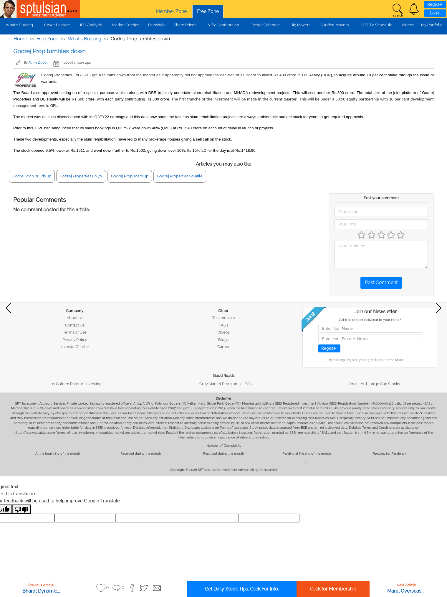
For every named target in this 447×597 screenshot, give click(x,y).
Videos (408, 25)
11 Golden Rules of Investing (77, 384)
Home (20, 39)
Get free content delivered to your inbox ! (370, 320)
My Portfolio (432, 25)
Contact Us (75, 325)
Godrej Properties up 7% (81, 176)
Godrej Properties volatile (180, 176)
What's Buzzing (19, 25)
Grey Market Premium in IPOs (225, 384)
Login (435, 13)
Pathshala (156, 25)
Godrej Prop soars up (129, 176)
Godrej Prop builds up (31, 176)
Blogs (223, 339)
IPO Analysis (91, 25)
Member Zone (171, 11)
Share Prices (185, 25)
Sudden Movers (334, 25)
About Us (75, 318)
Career (223, 346)
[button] (414, 9)
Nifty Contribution (223, 25)
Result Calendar (265, 25)
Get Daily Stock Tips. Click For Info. (242, 589)
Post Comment (381, 282)
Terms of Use (75, 332)
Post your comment (381, 198)
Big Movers (300, 25)
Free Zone (208, 11)
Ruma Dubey (38, 63)
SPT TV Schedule (377, 25)
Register (435, 4)
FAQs (223, 325)
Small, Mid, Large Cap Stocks (374, 384)
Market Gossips (125, 25)
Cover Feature (57, 25)
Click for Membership (333, 589)
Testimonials (223, 318)
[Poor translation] (21, 509)
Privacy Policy (74, 339)
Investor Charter (74, 346)
